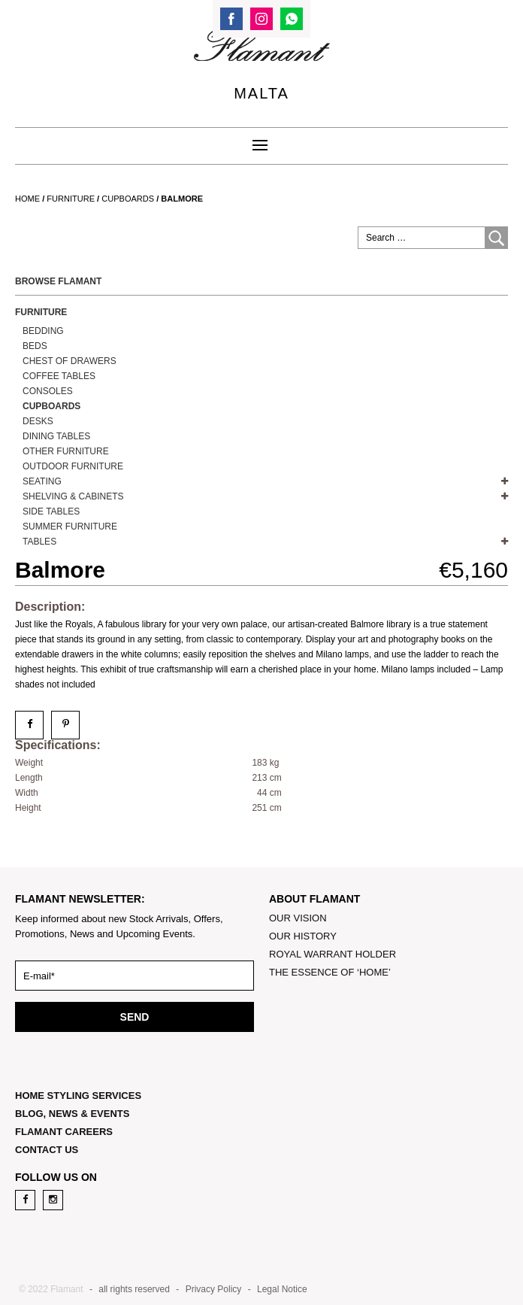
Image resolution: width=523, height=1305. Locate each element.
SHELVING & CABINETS (73, 496)
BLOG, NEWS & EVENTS (72, 1113)
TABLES (39, 541)
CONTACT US (46, 1149)
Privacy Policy (214, 1289)
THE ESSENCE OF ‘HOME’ (330, 972)
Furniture (71, 198)
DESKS (38, 421)
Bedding (43, 331)
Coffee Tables (59, 376)
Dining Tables (56, 436)
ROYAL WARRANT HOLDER (332, 954)
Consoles (48, 391)
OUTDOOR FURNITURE (73, 466)
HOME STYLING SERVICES (78, 1095)
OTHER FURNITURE (66, 451)
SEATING (42, 481)
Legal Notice (282, 1289)
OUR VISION (298, 918)
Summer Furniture (70, 526)
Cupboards (127, 198)
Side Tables (51, 511)
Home (27, 198)
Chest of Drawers (69, 361)
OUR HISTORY (303, 936)
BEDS (35, 346)
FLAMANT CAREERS (64, 1131)
